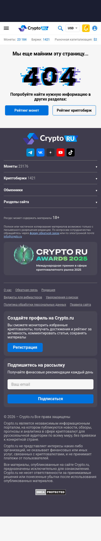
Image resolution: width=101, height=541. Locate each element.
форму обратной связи (44, 233)
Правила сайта (80, 304)
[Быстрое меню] (86, 28)
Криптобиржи (15, 178)
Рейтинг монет (27, 110)
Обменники (13, 190)
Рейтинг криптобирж (74, 110)
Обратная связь (26, 290)
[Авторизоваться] (94, 28)
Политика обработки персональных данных (35, 304)
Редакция (48, 290)
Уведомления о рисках (62, 297)
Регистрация (25, 347)
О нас (8, 290)
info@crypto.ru (13, 236)
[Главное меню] (6, 28)
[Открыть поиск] (60, 28)
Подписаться (50, 398)
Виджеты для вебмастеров (23, 297)
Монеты (10, 166)
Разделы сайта (16, 202)
